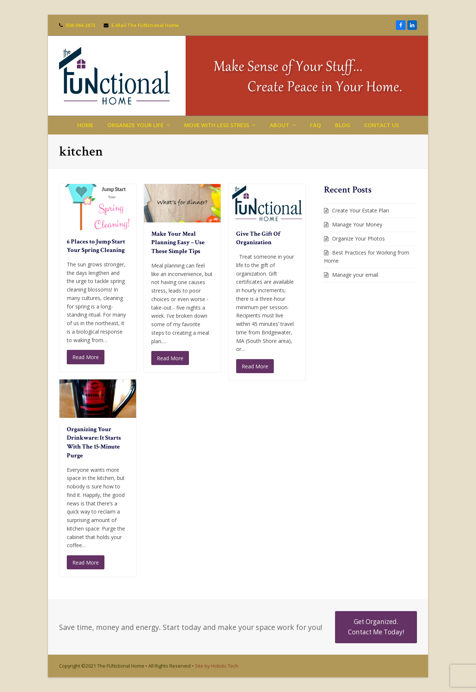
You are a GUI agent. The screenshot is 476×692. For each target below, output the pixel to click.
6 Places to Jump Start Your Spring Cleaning (96, 246)
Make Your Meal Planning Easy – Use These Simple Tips (178, 242)
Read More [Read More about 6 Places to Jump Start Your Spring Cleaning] (85, 357)
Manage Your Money (357, 224)
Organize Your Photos (358, 238)
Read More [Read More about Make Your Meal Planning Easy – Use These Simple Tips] (170, 358)
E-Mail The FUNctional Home (145, 25)
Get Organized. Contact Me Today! (376, 626)
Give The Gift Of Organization (258, 238)
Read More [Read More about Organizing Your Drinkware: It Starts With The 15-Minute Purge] (85, 562)
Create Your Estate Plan (360, 210)
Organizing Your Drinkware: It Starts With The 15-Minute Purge (94, 442)
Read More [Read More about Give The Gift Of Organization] (255, 366)
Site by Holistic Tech (216, 665)
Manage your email (355, 274)
